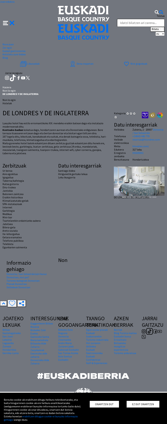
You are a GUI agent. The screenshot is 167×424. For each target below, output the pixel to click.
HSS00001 (138, 153)
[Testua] (141, 23)
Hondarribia (9, 349)
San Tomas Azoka (68, 353)
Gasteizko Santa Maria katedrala (39, 338)
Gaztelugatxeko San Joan (11, 334)
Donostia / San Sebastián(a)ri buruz (26, 274)
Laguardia (8, 343)
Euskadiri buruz (122, 336)
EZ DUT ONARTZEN (143, 404)
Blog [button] (5, 57)
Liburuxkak (30, 63)
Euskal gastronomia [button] (13, 51)
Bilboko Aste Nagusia (65, 331)
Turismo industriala (97, 339)
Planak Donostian (16, 284)
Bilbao (6, 329)
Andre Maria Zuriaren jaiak (66, 344)
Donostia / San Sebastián (147, 131)
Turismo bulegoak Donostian (23, 280)
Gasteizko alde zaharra (38, 355)
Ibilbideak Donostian (18, 287)
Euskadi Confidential (93, 358)
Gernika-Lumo (10, 353)
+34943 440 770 (141, 136)
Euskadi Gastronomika (94, 351)
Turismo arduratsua (125, 353)
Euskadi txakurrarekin (94, 334)
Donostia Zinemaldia (64, 338)
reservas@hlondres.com (146, 139)
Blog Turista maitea (125, 333)
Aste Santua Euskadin (65, 358)
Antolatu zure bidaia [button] (14, 54)
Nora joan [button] (8, 44)
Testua (161, 15)
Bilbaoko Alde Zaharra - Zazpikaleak (38, 347)
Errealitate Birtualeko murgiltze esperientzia (121, 344)
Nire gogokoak (135, 63)
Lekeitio (7, 339)
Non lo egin (9, 90)
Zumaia (6, 346)
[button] (8, 22)
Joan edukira (7, 1)
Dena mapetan (81, 63)
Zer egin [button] (7, 47)
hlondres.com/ (140, 146)
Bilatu (157, 29)
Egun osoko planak (97, 329)
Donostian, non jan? (17, 277)
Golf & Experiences (96, 363)
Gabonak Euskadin (68, 349)
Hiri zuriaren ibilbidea (93, 344)
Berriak (118, 329)
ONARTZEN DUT (104, 404)
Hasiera (6, 87)
